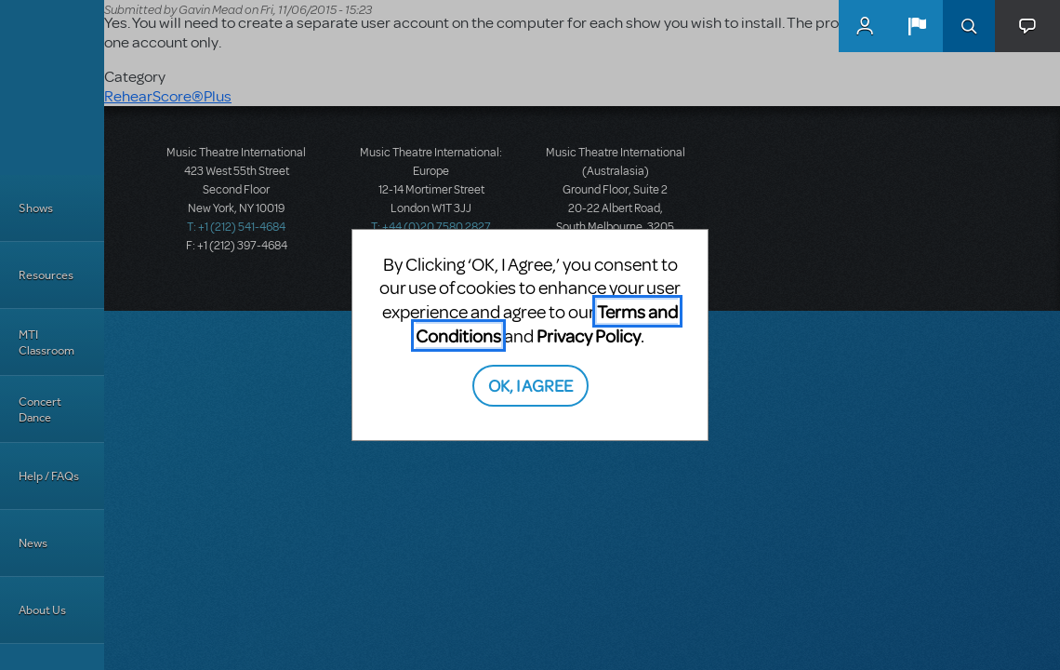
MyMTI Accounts (865, 26)
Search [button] (969, 26)
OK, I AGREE (530, 384)
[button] (917, 26)
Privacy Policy (589, 335)
